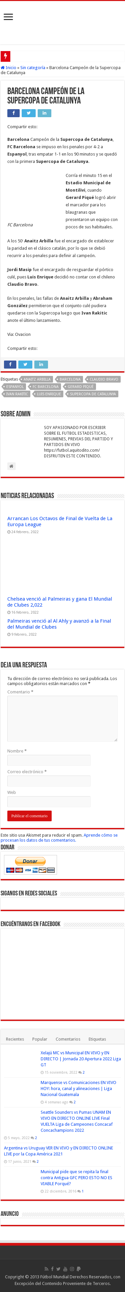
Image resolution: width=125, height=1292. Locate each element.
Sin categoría (32, 67)
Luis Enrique (49, 394)
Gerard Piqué (81, 387)
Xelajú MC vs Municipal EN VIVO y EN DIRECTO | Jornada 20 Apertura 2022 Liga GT (81, 1058)
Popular (39, 1039)
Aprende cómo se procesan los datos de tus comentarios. (59, 838)
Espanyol (15, 387)
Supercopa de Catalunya (93, 394)
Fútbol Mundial (54, 1276)
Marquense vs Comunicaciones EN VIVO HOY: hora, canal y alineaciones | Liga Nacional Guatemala (78, 1088)
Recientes (15, 1039)
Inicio (8, 67)
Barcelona (70, 379)
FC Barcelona (46, 387)
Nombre (17, 750)
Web (11, 792)
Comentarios (68, 1039)
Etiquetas (97, 1039)
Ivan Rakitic (17, 394)
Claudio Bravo (104, 379)
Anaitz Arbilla (37, 379)
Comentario (20, 691)
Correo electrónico (27, 771)
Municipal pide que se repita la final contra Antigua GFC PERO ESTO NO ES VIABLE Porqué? (76, 1177)
